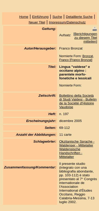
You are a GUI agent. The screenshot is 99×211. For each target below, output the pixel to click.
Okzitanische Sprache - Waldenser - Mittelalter (76, 143)
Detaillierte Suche (79, 17)
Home (23, 17)
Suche (57, 17)
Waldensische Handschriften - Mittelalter (70, 153)
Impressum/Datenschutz (67, 22)
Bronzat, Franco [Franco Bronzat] (76, 58)
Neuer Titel (37, 22)
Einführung (40, 17)
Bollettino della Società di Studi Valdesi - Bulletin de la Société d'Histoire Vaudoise (77, 101)
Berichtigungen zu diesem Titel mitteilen (85, 37)
